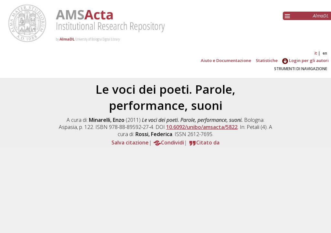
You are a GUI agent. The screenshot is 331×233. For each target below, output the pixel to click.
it (316, 53)
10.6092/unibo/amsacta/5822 (202, 127)
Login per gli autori (305, 60)
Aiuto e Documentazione (226, 60)
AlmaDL (321, 16)
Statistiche (267, 60)
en (325, 53)
